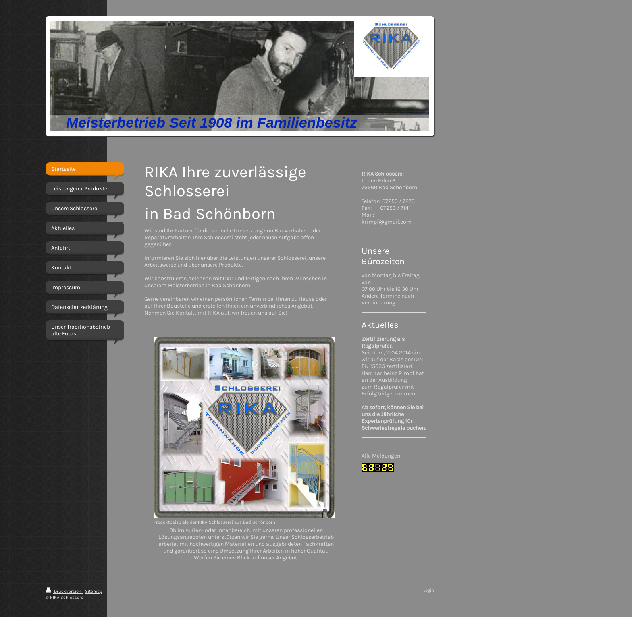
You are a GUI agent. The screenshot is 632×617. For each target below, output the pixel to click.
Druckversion (64, 591)
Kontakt (186, 312)
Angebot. (287, 557)
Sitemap (93, 591)
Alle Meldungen (381, 455)
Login (428, 590)
